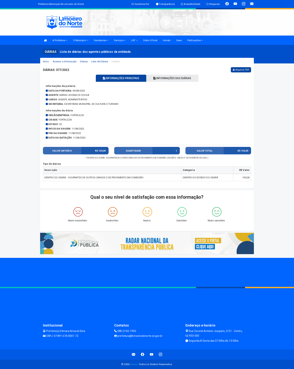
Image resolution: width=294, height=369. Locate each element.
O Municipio (80, 40)
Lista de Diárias (99, 61)
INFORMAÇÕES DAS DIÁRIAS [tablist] (173, 78)
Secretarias (101, 40)
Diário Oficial (150, 40)
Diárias (84, 61)
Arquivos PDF (241, 69)
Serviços (120, 40)
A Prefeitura (59, 40)
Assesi (134, 364)
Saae (179, 40)
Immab (167, 40)
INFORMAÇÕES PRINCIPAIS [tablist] (120, 78)
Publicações (195, 40)
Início (46, 61)
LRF (134, 40)
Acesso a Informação (65, 61)
